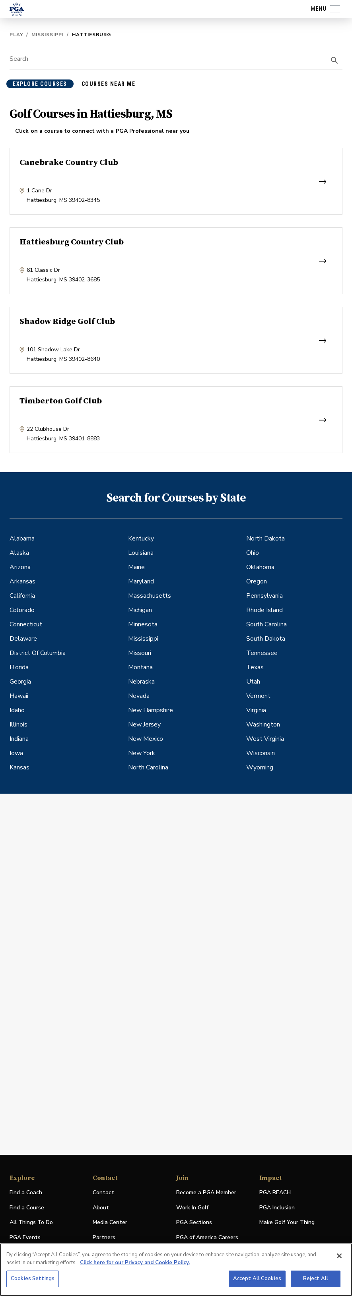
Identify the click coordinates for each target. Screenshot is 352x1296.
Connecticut (26, 624)
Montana (140, 667)
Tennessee (262, 653)
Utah (253, 681)
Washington (263, 724)
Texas (255, 667)
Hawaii (19, 696)
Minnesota (143, 624)
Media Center (110, 1223)
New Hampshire (150, 710)
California (22, 595)
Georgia (20, 681)
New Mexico (145, 738)
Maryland (141, 581)
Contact (103, 1192)
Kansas (19, 767)
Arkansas (22, 581)
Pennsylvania (264, 595)
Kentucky (141, 538)
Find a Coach (26, 1192)
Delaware (23, 638)
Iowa (16, 753)
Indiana (19, 738)
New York (141, 753)
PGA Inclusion (277, 1207)
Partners (104, 1237)
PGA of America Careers (207, 1238)
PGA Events (25, 1237)
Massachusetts (149, 595)
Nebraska (141, 681)
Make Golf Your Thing (287, 1223)
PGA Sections (194, 1222)
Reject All (315, 1278)
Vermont (258, 696)
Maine (136, 567)
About (101, 1207)
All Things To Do (31, 1222)
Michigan (140, 610)
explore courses (40, 84)
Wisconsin (260, 753)
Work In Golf (192, 1207)
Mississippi (47, 34)
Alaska (19, 552)
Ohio (252, 552)
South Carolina (266, 624)
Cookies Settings (32, 1278)
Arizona (20, 567)
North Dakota (265, 538)
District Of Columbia (38, 653)
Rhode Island (264, 610)
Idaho (17, 710)
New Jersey (144, 724)
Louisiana (141, 552)
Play (16, 34)
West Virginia (265, 738)
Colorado (22, 610)
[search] (334, 60)
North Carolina (148, 767)
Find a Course (27, 1207)
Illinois (18, 724)
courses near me (109, 84)
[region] (176, 1269)
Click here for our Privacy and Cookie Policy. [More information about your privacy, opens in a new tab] (135, 1262)
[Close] (339, 1256)
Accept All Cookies (257, 1278)
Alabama (22, 538)
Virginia (256, 710)
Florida (19, 667)
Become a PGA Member (206, 1192)
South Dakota (265, 638)
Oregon (256, 581)
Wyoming (259, 767)
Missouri (139, 653)
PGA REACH (275, 1193)
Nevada (139, 696)
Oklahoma (260, 567)
